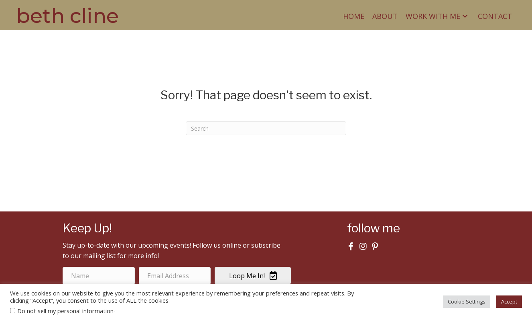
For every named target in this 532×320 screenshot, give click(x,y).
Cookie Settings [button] (466, 301)
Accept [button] (509, 301)
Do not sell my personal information (65, 310)
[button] (465, 16)
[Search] (266, 128)
